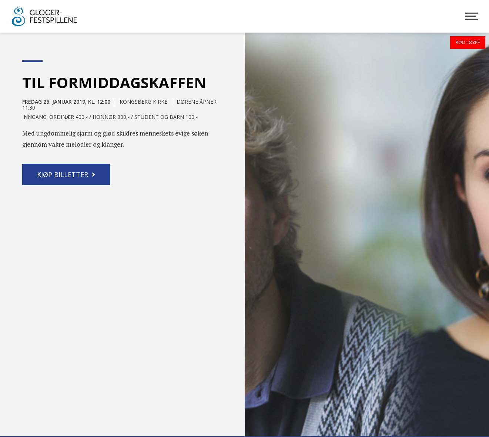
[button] (66, 174)
